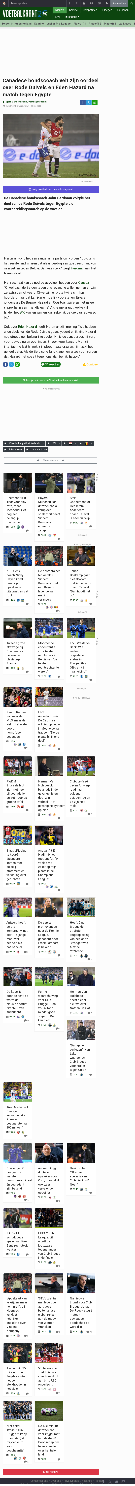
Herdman (77, 268)
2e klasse (125, 23)
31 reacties (36, 106)
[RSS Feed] (103, 1479)
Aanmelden (119, 3)
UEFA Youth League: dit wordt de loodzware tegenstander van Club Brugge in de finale (49, 1245)
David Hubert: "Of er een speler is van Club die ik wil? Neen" (80, 1176)
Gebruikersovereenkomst (35, 1475)
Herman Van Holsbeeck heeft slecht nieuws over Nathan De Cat (80, 1000)
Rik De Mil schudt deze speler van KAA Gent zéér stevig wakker (17, 1241)
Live (57, 16)
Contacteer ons (39, 1471)
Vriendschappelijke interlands (24, 443)
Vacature (87, 1471)
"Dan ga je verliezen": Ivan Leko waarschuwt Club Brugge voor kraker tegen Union (80, 1057)
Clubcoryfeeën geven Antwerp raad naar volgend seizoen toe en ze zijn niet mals (80, 794)
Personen (123, 10)
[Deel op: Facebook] (83, 102)
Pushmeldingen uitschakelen (98, 1475)
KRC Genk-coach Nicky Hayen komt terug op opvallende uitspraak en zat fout (17, 583)
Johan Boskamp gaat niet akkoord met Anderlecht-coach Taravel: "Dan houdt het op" (80, 583)
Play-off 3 (110, 23)
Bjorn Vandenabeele (16, 101)
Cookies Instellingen (65, 1475)
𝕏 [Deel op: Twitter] (88, 102)
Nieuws (59, 10)
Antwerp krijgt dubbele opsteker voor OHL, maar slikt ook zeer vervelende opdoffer (48, 1180)
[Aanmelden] (5, 443)
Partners (99, 1471)
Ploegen (107, 10)
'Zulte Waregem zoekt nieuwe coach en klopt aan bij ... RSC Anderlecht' (49, 1376)
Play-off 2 (95, 23)
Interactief (71, 16)
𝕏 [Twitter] (110, 1473)
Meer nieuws (50, 460)
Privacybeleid (71, 1471)
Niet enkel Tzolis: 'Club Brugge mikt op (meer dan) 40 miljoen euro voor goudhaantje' (16, 1438)
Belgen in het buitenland (16, 23)
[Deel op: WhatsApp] (95, 102)
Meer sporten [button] (19, 3)
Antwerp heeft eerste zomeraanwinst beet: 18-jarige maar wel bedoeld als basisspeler (17, 935)
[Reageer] (59, 538)
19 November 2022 (15, 106)
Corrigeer (91, 364)
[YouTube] (116, 1472)
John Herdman (39, 449)
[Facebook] (103, 1472)
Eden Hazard (27, 327)
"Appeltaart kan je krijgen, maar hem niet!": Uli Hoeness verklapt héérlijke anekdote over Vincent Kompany (16, 1315)
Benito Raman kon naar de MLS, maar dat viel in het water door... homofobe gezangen (17, 724)
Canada (83, 283)
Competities (90, 10)
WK (22, 312)
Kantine (73, 10)
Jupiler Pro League (59, 23)
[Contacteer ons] (123, 1472)
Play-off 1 (79, 23)
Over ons (56, 1471)
